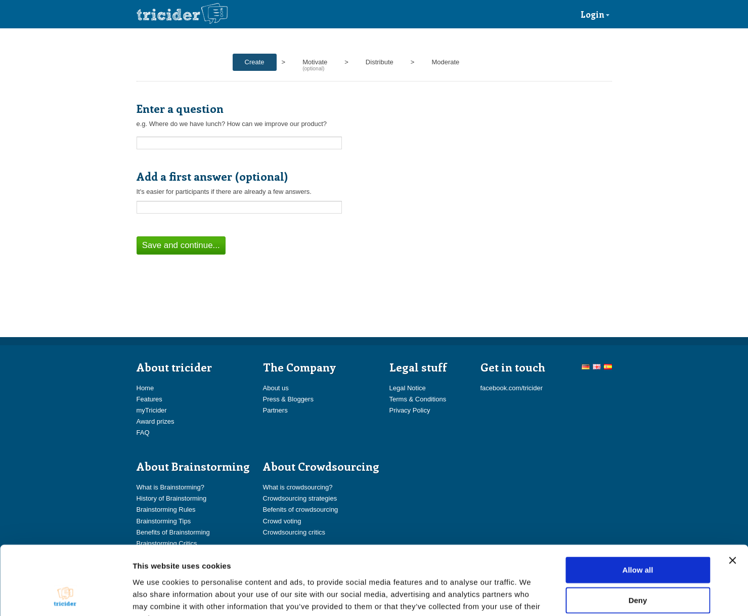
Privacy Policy (409, 410)
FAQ (143, 432)
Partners (275, 410)
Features (149, 399)
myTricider (152, 410)
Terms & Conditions (418, 399)
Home (145, 388)
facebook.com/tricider (511, 388)
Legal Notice (407, 388)
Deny (638, 537)
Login (595, 14)
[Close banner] (732, 497)
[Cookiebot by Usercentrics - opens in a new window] (65, 596)
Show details (530, 596)
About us (276, 388)
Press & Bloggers (288, 399)
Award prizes (155, 421)
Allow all (638, 507)
